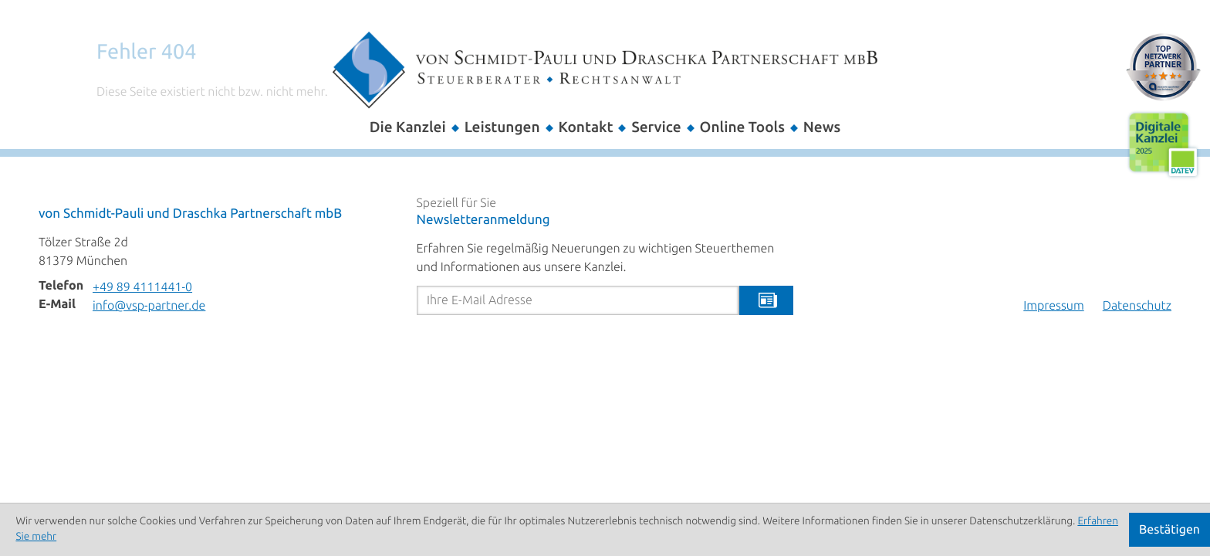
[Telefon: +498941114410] (142, 287)
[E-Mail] (578, 300)
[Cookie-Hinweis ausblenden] (1169, 530)
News (821, 127)
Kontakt (586, 127)
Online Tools (742, 127)
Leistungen (502, 127)
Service (656, 127)
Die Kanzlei (408, 127)
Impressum (1053, 306)
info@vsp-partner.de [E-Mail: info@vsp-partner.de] (149, 306)
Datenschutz (1137, 306)
